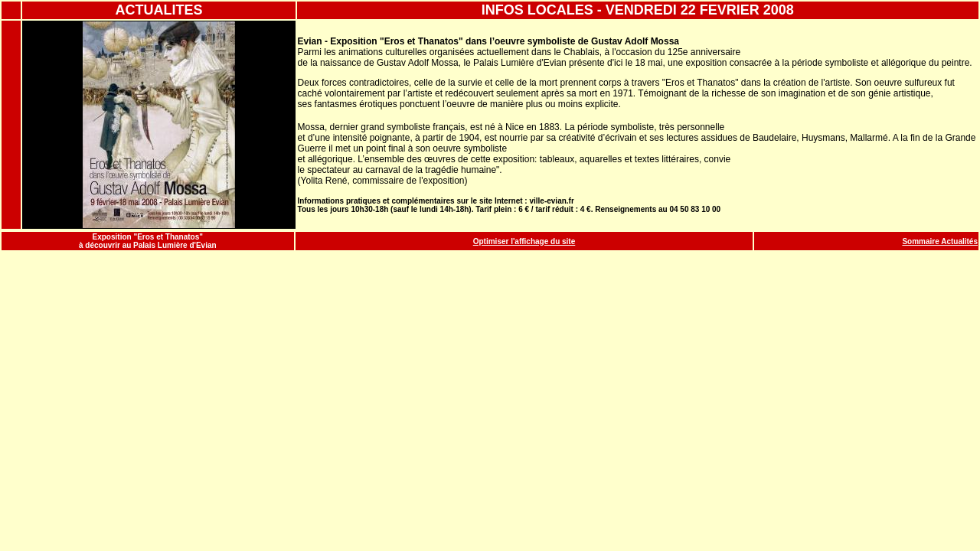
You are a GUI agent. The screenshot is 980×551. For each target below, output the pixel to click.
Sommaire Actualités (940, 241)
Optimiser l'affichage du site (524, 241)
